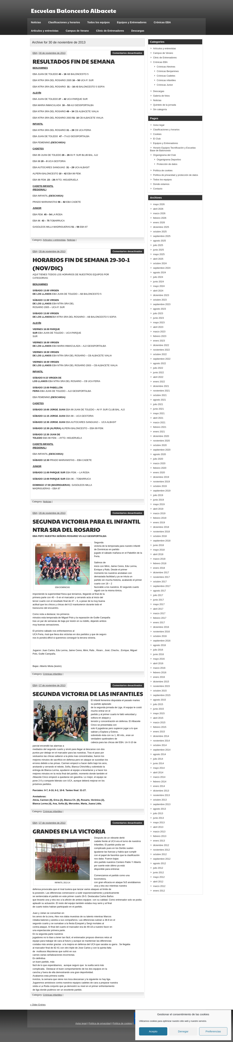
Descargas (137, 30)
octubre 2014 (160, 745)
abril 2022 (158, 377)
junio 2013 (158, 818)
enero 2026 (159, 222)
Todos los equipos (98, 22)
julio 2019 (158, 495)
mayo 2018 (159, 549)
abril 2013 (158, 827)
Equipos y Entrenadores (132, 22)
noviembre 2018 (161, 531)
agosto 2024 (159, 272)
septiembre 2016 (161, 640)
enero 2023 (159, 340)
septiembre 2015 (161, 695)
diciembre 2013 (161, 790)
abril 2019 (158, 508)
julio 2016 (158, 649)
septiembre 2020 (161, 449)
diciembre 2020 (161, 436)
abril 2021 (158, 418)
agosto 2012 (159, 863)
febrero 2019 (159, 518)
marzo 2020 (159, 463)
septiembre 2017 (161, 586)
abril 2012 (158, 881)
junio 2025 (158, 249)
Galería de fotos (161, 95)
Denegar (183, 1031)
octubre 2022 (160, 354)
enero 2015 (159, 731)
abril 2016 (158, 663)
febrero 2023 (159, 336)
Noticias (36, 22)
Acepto (153, 1031)
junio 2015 (158, 708)
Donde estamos (161, 184)
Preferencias (213, 1031)
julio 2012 (158, 868)
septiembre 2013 (161, 804)
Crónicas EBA (162, 22)
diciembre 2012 (161, 845)
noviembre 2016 (161, 631)
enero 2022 (159, 381)
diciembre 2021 (161, 386)
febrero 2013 (159, 836)
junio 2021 (158, 408)
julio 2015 (158, 704)
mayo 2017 (159, 604)
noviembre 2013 (161, 795)
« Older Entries (38, 1004)
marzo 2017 (159, 613)
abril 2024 (158, 290)
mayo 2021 (159, 413)
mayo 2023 (159, 322)
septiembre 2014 (161, 749)
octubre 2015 (160, 690)
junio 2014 (158, 763)
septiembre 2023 (161, 304)
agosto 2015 (159, 699)
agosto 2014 (159, 754)
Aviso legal (158, 125)
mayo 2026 (159, 204)
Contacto (157, 188)
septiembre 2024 (161, 268)
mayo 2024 (159, 286)
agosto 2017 (159, 590)
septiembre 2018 (161, 540)
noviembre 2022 (161, 349)
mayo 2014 (159, 768)
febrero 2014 (159, 781)
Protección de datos (167, 164)
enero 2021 (159, 431)
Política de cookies (163, 170)
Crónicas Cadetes (166, 75)
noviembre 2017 (161, 577)
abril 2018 (158, 554)
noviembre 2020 (161, 440)
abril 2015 (158, 718)
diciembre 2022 (161, 345)
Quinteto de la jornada (164, 104)
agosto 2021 (159, 399)
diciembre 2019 (161, 477)
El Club (157, 138)
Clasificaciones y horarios (64, 22)
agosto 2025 (159, 240)
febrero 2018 (159, 563)
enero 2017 (159, 622)
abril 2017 (158, 608)
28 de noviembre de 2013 (52, 251)
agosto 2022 (159, 363)
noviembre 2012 (161, 849)
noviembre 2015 (161, 686)
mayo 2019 (159, 504)
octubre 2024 (160, 263)
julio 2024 (158, 277)
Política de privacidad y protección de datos (175, 175)
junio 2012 (158, 872)
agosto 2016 (159, 645)
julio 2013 (158, 813)
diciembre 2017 (161, 572)
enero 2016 (159, 677)
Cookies (157, 134)
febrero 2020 (159, 468)
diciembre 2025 (161, 227)
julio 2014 (158, 758)
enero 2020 (159, 472)
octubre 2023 (160, 299)
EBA (35, 53)
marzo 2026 (159, 213)
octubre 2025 (160, 231)
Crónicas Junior (165, 84)
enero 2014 (159, 786)
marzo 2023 (159, 331)
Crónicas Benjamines (168, 71)
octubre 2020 (160, 445)
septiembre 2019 (161, 490)
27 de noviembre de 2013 (52, 685)
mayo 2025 (159, 254)
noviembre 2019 (161, 481)
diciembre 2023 (161, 295)
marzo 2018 (159, 558)
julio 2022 (158, 368)
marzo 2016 (159, 668)
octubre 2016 (160, 636)
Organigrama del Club (164, 155)
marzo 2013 (159, 831)
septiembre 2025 (161, 236)
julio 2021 (158, 404)
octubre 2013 (160, 799)
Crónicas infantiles (52, 674)
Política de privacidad (99, 1023)
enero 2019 (159, 522)
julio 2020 (158, 458)
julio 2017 (158, 595)
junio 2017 (158, 599)
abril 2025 (158, 258)
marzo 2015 (159, 722)
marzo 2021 (159, 422)
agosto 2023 (159, 308)
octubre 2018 (160, 536)
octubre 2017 (160, 581)
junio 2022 (158, 372)
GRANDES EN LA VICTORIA (69, 831)
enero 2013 (159, 840)
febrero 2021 (159, 427)
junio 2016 (158, 654)
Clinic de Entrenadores (110, 30)
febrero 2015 (159, 727)
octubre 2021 (160, 395)
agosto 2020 (159, 454)
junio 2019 (158, 499)
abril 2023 (158, 327)
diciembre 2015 (161, 681)
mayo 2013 (159, 822)
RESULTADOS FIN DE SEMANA (74, 61)
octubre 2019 (160, 486)
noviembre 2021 (161, 390)
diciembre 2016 (161, 627)
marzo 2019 (159, 513)
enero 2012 (159, 890)
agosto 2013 (159, 808)
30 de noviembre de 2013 (52, 53)
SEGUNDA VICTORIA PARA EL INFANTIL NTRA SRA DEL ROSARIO (87, 525)
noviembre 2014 (161, 740)
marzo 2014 (159, 777)
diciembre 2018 (161, 527)
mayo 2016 (159, 658)
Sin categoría (160, 109)
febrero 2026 (159, 218)
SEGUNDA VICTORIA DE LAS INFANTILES (88, 693)
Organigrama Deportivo (169, 159)
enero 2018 (159, 568)
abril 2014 (158, 772)
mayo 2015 (159, 713)
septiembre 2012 (161, 858)
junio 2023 (158, 318)
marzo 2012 (159, 886)
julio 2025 (158, 245)
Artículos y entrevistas (44, 30)
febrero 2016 (159, 672)
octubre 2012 (160, 854)
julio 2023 (158, 313)
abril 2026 (158, 208)
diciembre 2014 (161, 736)
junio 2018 (158, 545)
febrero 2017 (159, 618)
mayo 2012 (159, 877)
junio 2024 (158, 281)
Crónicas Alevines (166, 66)
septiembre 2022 (161, 358)
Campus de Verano (77, 30)
